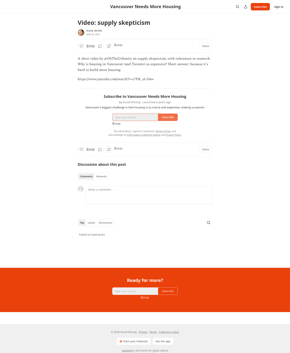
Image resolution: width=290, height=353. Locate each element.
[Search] (237, 6)
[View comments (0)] (100, 46)
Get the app (163, 341)
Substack (127, 350)
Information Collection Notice (143, 134)
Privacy (143, 332)
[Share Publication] (245, 6)
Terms (153, 332)
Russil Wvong (94, 30)
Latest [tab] (91, 222)
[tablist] (93, 176)
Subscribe (260, 7)
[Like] (81, 46)
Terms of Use (163, 131)
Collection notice (169, 332)
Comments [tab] (86, 176)
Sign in (278, 7)
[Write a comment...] (149, 195)
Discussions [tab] (105, 222)
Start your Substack (133, 341)
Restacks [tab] (101, 176)
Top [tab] (82, 222)
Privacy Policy (173, 134)
